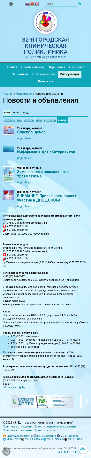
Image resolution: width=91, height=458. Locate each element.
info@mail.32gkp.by (14, 387)
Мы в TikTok (73, 439)
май (19, 120)
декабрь (9, 120)
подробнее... (25, 138)
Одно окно (77, 67)
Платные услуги (44, 74)
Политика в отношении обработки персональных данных (39, 426)
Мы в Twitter (12, 439)
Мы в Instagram (32, 439)
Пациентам (20, 74)
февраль (50, 120)
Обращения (56, 67)
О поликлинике (32, 67)
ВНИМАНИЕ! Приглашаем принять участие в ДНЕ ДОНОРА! (48, 198)
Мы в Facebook (67, 436)
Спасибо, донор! (32, 132)
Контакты (45, 81)
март (39, 120)
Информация (70, 74)
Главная (11, 67)
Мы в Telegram (53, 439)
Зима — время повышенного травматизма (43, 174)
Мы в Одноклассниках (18, 436)
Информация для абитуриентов (46, 152)
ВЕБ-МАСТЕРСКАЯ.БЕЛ (73, 452)
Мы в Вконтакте (45, 436)
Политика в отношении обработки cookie (29, 430)
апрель (29, 120)
